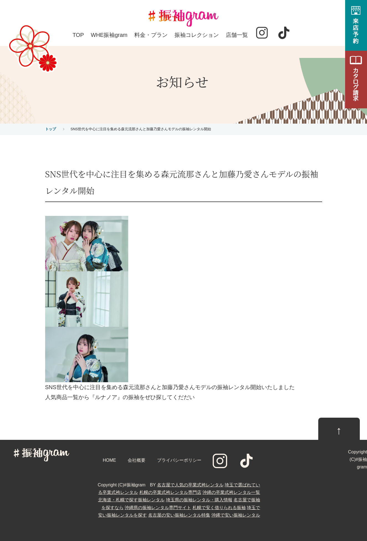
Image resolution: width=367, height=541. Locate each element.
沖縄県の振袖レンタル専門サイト (158, 507)
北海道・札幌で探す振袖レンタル (131, 499)
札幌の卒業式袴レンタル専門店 (170, 492)
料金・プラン (151, 35)
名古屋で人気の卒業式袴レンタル (190, 485)
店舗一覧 (237, 35)
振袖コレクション (196, 35)
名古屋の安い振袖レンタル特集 (179, 515)
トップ (50, 129)
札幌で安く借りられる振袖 (219, 507)
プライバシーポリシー (179, 460)
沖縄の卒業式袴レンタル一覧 (231, 492)
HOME (109, 460)
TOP (78, 35)
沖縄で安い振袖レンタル (235, 515)
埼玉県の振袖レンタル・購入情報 (199, 499)
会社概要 (136, 460)
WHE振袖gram (109, 35)
